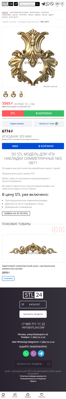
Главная (5, 22)
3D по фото (13, 17)
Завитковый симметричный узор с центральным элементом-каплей (28, 267)
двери (51, 15)
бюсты (15, 15)
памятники (6, 15)
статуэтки (45, 12)
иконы (44, 15)
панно (30, 15)
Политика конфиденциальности (33, 376)
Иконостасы (35, 12)
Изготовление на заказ (19, 12)
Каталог (5, 12)
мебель (38, 15)
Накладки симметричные (28, 22)
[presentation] (54, 229)
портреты (23, 15)
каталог (34, 304)
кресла (5, 17)
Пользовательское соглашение (33, 379)
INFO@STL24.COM (33, 327)
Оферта (33, 381)
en (57, 3)
